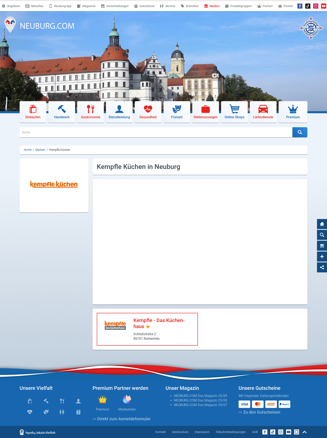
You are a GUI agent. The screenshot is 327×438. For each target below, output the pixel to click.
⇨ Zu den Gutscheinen (259, 412)
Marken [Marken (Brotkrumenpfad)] (40, 150)
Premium (102, 409)
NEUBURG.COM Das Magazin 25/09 (200, 396)
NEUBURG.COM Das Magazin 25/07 (200, 405)
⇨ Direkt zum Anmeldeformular (122, 418)
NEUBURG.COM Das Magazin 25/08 (200, 400)
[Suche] (156, 132)
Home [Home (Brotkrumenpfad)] (27, 150)
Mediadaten (127, 409)
